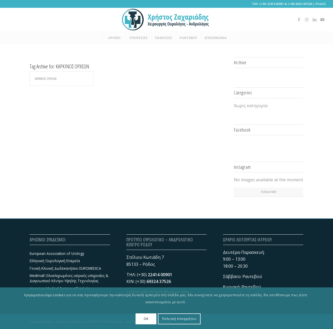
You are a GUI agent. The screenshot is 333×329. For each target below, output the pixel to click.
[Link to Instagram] (307, 19)
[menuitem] (114, 37)
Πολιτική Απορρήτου (179, 319)
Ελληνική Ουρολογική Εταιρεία (55, 260)
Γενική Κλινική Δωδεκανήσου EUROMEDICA (65, 268)
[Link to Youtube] (322, 19)
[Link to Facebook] (299, 19)
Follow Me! (269, 192)
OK (146, 319)
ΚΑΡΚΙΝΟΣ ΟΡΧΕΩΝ (45, 78)
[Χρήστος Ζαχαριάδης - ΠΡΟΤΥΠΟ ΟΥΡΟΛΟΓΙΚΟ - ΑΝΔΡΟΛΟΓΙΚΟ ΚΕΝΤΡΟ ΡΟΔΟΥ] (166, 19)
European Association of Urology (57, 253)
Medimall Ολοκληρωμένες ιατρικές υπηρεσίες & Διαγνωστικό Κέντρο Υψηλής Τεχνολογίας (69, 278)
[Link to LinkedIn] (314, 19)
